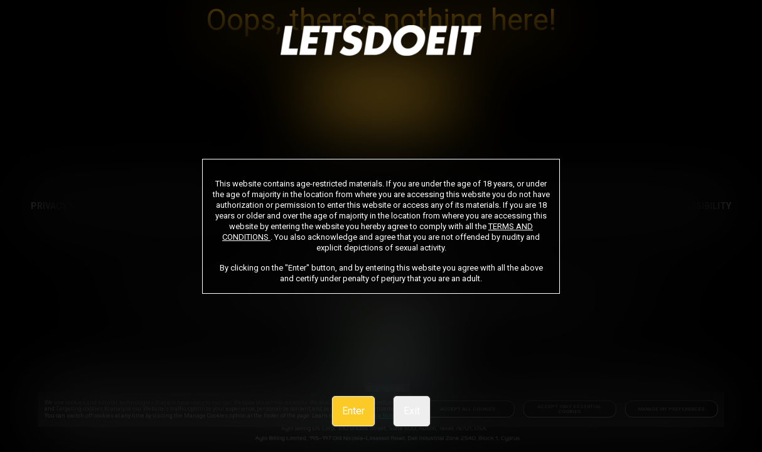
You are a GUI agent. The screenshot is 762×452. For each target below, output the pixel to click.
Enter (353, 411)
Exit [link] (412, 411)
